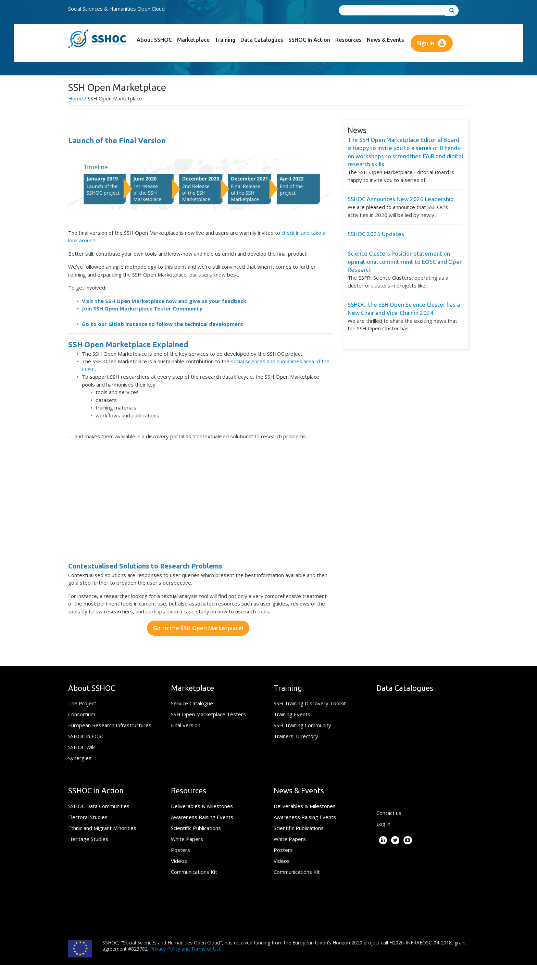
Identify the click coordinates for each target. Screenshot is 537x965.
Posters (180, 849)
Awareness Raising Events (202, 817)
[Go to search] (452, 10)
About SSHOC (154, 40)
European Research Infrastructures (109, 725)
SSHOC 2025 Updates (376, 234)
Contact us (388, 812)
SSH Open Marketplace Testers (208, 714)
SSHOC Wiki (82, 747)
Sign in (432, 43)
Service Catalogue (192, 703)
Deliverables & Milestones (202, 806)
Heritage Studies (88, 838)
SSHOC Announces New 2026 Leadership (401, 199)
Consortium (81, 714)
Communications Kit (194, 871)
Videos (179, 860)
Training (225, 40)
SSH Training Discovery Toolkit (310, 703)
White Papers (187, 838)
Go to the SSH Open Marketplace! (198, 628)
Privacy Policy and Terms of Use (186, 948)
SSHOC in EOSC (86, 736)
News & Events (385, 40)
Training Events (292, 714)
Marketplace (193, 40)
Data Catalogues (261, 40)
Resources (348, 40)
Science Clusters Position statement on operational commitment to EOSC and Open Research (405, 261)
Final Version (185, 725)
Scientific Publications (196, 827)
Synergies (79, 758)
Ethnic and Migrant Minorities (102, 827)
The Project (82, 703)
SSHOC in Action (309, 40)
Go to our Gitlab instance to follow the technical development (162, 323)
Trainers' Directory (296, 736)
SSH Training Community (302, 725)
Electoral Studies (88, 817)
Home (75, 98)
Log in (383, 823)
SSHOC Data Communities (98, 806)
